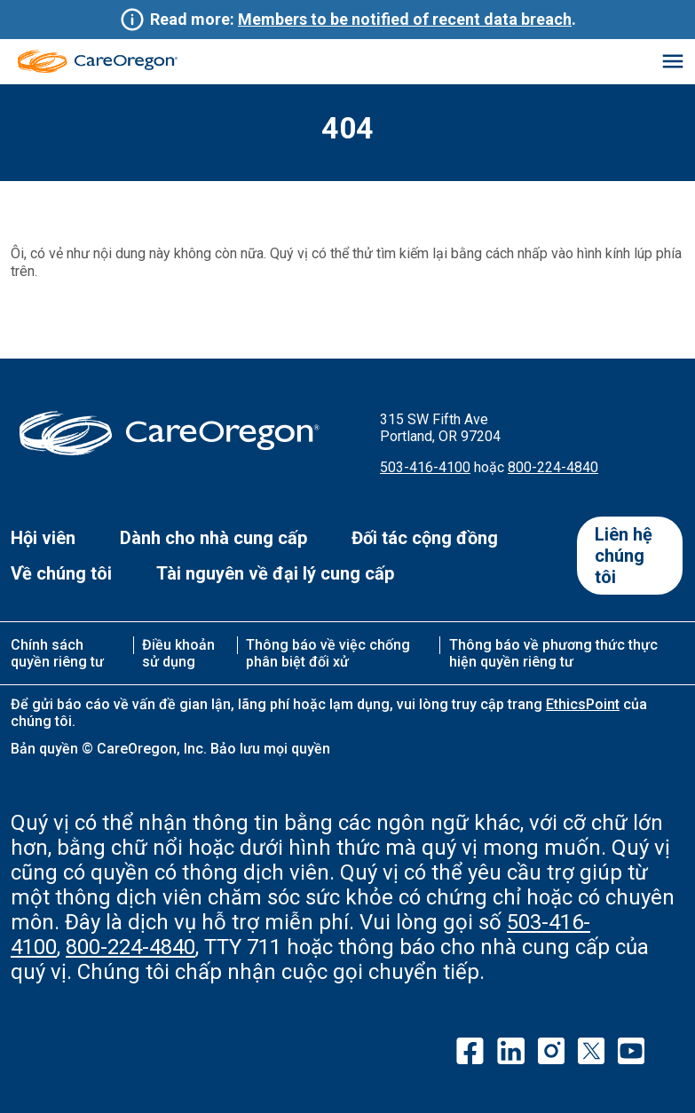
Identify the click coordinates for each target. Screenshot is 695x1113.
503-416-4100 (425, 467)
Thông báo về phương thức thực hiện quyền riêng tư (553, 653)
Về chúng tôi (61, 573)
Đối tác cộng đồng (424, 538)
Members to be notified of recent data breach (405, 19)
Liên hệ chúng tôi (623, 556)
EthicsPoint (583, 704)
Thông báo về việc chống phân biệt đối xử (328, 653)
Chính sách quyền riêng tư (57, 653)
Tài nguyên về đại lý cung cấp (275, 573)
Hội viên (43, 538)
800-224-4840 (553, 467)
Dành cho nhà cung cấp (213, 538)
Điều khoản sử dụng (178, 653)
